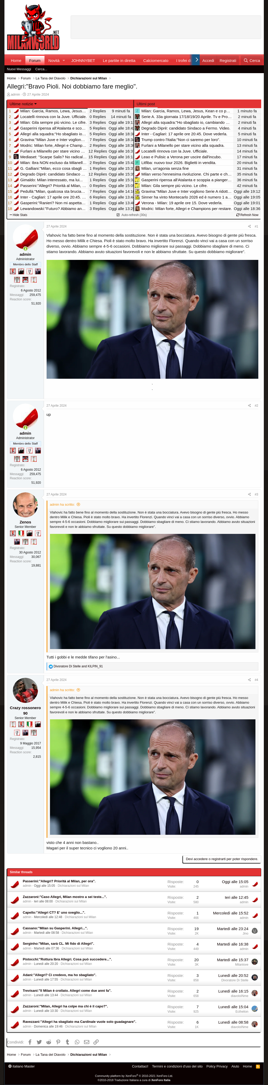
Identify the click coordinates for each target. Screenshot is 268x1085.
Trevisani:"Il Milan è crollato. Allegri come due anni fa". (67, 991)
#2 (256, 405)
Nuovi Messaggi (19, 69)
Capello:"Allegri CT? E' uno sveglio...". (54, 912)
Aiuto (235, 1066)
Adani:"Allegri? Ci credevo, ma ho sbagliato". (59, 975)
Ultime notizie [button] (21, 104)
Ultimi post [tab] (146, 104)
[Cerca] (252, 60)
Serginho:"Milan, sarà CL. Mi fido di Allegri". (58, 944)
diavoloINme (239, 996)
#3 (256, 494)
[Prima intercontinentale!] (34, 280)
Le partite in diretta (119, 60)
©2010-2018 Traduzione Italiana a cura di (134, 1080)
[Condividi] (249, 227)
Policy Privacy (217, 1066)
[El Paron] (21, 271)
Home (16, 60)
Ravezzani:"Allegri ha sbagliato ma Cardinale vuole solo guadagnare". (79, 1022)
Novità (54, 60)
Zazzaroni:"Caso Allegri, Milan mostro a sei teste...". (65, 897)
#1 (256, 226)
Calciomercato (155, 60)
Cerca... (41, 69)
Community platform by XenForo (134, 1075)
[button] (63, 60)
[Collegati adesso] (25, 249)
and (78, 666)
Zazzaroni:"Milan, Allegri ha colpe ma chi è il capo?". (65, 1006)
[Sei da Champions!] (29, 271)
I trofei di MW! (188, 60)
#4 (256, 680)
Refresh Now (247, 215)
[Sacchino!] (25, 280)
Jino (245, 933)
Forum (35, 60)
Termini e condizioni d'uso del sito (177, 1066)
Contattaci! (140, 1066)
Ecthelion (242, 1011)
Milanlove (241, 964)
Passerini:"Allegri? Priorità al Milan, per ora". (59, 881)
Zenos (25, 522)
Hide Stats (18, 215)
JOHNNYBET (83, 60)
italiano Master (21, 1066)
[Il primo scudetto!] (21, 533)
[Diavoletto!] (13, 271)
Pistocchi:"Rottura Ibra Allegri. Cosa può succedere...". (67, 959)
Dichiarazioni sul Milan (73, 886)
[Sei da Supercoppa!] (17, 280)
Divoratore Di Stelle (234, 980)
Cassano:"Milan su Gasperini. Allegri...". (55, 928)
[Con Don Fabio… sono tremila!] (38, 271)
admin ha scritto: (62, 504)
